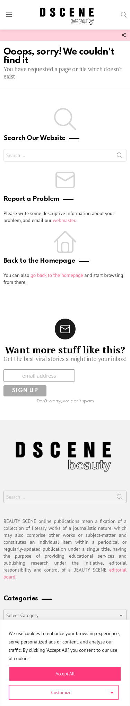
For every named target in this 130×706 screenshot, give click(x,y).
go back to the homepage (57, 275)
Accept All (65, 674)
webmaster (64, 220)
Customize (61, 692)
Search (120, 156)
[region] (65, 662)
